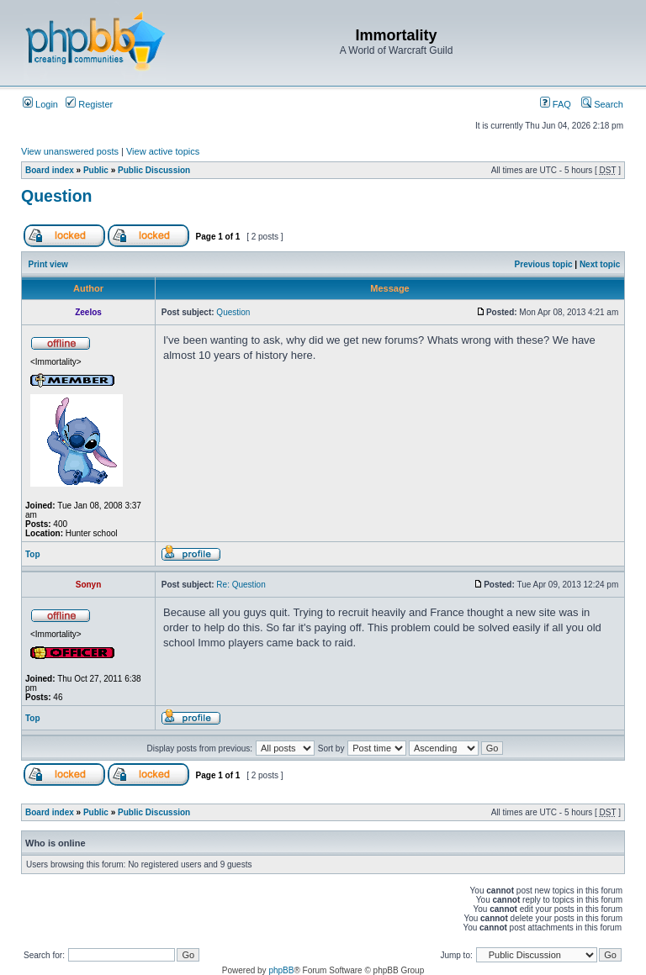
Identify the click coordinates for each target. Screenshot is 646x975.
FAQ (555, 104)
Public (96, 170)
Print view (48, 264)
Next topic (600, 264)
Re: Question (240, 584)
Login (40, 104)
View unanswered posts (70, 151)
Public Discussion (154, 170)
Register (89, 104)
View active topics (162, 151)
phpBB (281, 970)
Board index (49, 170)
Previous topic (544, 264)
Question (57, 196)
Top (32, 554)
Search (602, 104)
